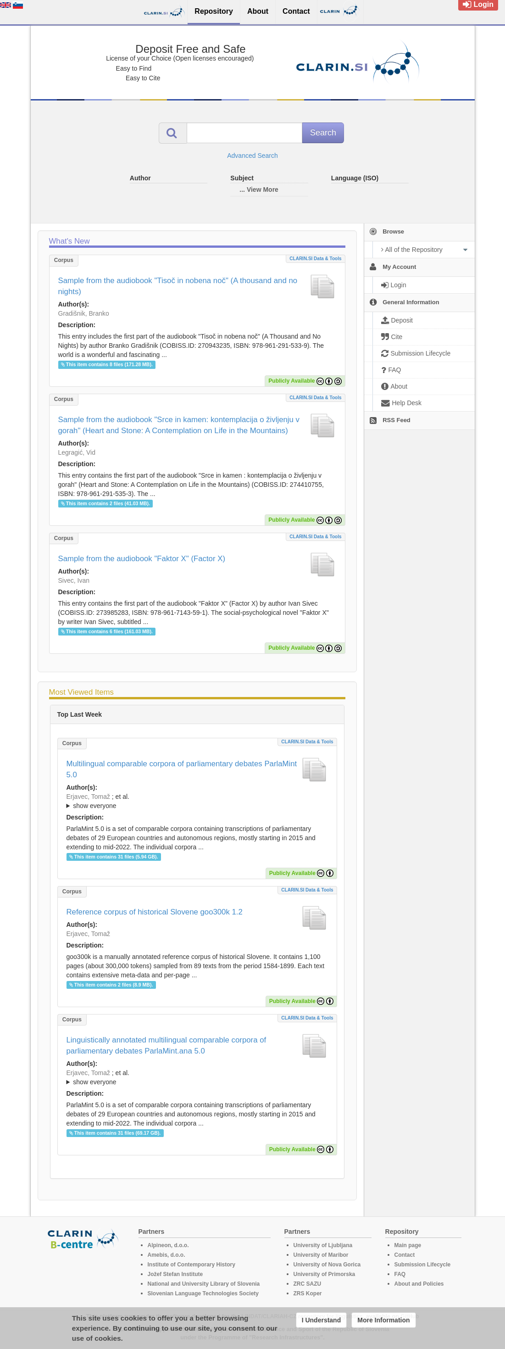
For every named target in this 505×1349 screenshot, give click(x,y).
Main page (408, 1245)
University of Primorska (324, 1274)
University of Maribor (321, 1255)
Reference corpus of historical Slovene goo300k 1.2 (155, 912)
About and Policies (419, 1284)
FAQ (400, 1274)
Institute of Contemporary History (191, 1264)
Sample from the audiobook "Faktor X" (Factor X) (141, 558)
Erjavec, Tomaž (88, 796)
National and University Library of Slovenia (204, 1284)
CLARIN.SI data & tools (315, 258)
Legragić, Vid (76, 452)
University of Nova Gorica (327, 1264)
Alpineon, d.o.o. (168, 1245)
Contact (404, 1255)
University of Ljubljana (323, 1245)
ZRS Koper (308, 1293)
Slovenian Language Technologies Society (203, 1293)
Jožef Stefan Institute (175, 1274)
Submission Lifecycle (422, 1264)
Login (478, 4)
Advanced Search (252, 155)
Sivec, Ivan (73, 580)
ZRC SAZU (308, 1284)
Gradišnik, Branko (83, 313)
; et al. (197, 801)
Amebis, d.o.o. (166, 1255)
